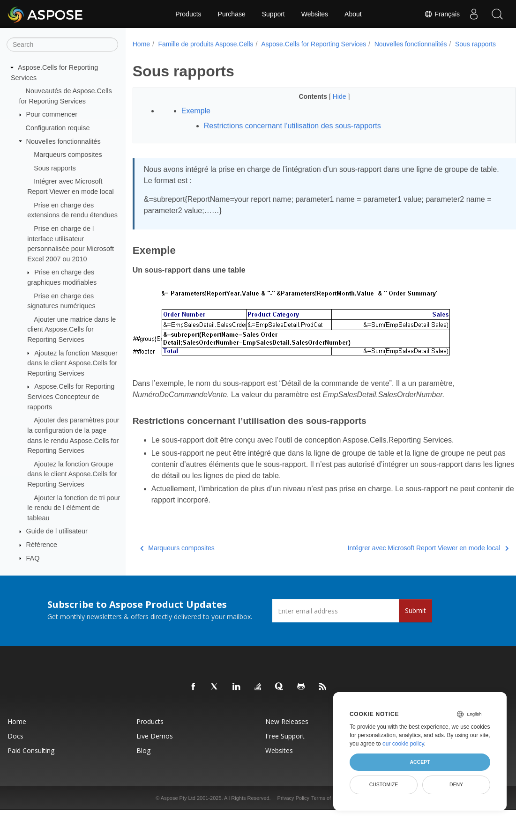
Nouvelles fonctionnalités (63, 141)
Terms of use (326, 808)
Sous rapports (55, 168)
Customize (383, 784)
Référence (41, 544)
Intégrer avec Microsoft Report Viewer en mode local (401, 557)
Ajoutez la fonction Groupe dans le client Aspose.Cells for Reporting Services (72, 474)
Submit (415, 620)
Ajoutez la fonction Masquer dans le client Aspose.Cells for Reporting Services (72, 363)
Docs (15, 745)
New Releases (286, 731)
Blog (143, 760)
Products (188, 14)
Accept (420, 762)
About (353, 14)
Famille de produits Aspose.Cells (205, 44)
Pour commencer (52, 114)
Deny (456, 784)
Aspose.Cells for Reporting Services (313, 44)
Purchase (232, 14)
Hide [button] (327, 106)
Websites (314, 14)
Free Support (285, 745)
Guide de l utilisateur (57, 531)
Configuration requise (58, 128)
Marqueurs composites (68, 154)
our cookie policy (403, 743)
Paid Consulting (30, 760)
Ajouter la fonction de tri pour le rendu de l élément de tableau (73, 507)
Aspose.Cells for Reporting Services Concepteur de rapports (70, 396)
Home (141, 44)
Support (273, 14)
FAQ (33, 557)
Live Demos (154, 745)
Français (442, 14)
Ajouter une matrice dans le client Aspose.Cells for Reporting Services (71, 329)
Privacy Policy (293, 808)
